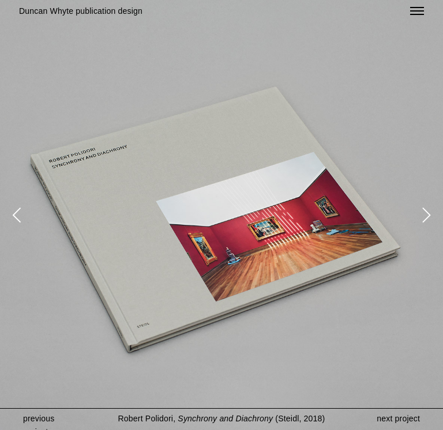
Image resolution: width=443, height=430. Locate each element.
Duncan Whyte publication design (80, 11)
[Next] (424, 215)
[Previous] (18, 215)
